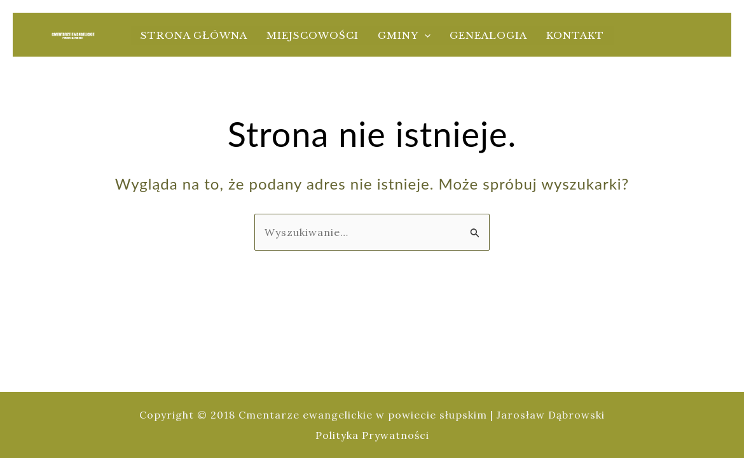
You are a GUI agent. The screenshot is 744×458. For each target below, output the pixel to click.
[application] (424, 35)
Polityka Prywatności (372, 435)
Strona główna (194, 35)
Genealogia (488, 35)
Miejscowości (312, 35)
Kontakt (575, 35)
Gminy (404, 35)
